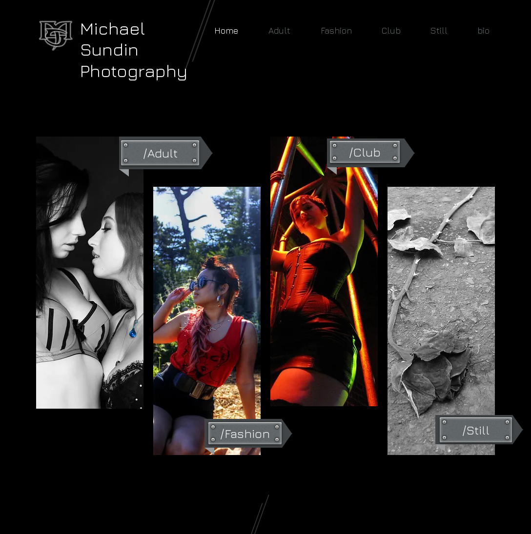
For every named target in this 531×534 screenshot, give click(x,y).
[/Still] (476, 429)
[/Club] (365, 152)
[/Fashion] (245, 433)
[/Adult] (160, 152)
